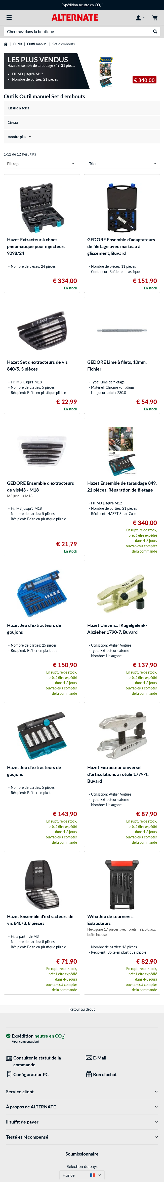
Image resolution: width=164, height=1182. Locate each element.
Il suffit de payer (82, 1121)
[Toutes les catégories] (9, 17)
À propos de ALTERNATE (82, 1106)
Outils (17, 44)
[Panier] (155, 17)
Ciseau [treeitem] (13, 122)
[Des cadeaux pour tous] (122, 1074)
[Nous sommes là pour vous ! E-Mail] (122, 1057)
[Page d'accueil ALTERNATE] (75, 17)
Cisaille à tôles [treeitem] (18, 108)
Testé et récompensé (82, 1137)
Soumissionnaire (82, 1154)
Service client (82, 1091)
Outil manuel (37, 44)
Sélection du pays (82, 1166)
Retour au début (82, 1009)
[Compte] (140, 17)
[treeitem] (82, 136)
